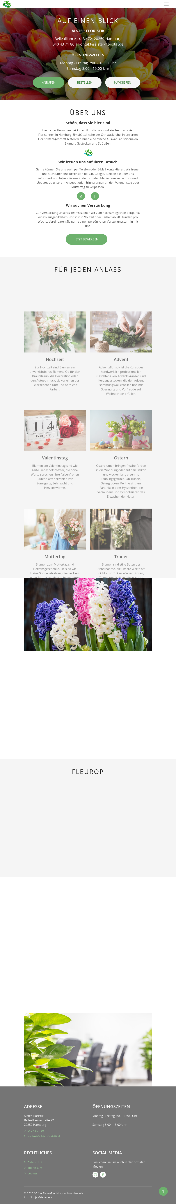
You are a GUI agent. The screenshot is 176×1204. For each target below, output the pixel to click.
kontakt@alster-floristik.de (44, 1136)
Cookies (33, 1173)
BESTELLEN (84, 82)
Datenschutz (36, 1162)
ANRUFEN (48, 82)
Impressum (35, 1167)
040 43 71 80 (36, 1130)
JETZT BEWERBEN (86, 239)
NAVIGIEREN (122, 82)
